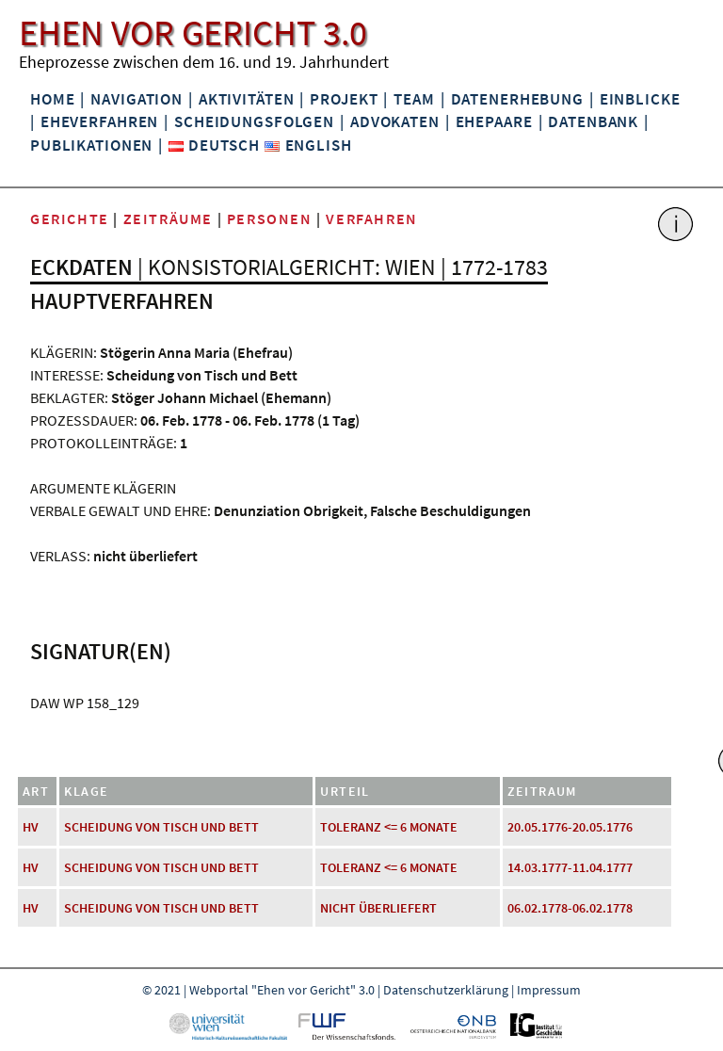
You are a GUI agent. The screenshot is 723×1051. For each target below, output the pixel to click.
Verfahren (371, 218)
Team (414, 99)
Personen (270, 218)
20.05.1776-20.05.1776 (570, 826)
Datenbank (593, 121)
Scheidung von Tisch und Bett (161, 826)
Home (52, 99)
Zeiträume (168, 218)
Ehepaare (494, 121)
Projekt (344, 99)
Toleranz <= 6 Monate (389, 826)
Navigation (136, 99)
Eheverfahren (99, 121)
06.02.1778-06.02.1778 (570, 907)
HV (31, 826)
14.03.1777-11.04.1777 (570, 867)
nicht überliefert (378, 907)
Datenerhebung (517, 99)
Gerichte (69, 218)
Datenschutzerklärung (445, 989)
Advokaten (395, 121)
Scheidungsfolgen (254, 121)
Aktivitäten (247, 99)
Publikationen (91, 145)
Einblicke (640, 99)
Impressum (549, 989)
